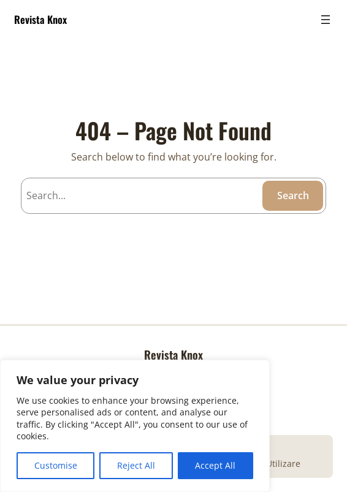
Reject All (136, 465)
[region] (135, 426)
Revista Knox (40, 19)
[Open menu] (325, 19)
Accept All (215, 465)
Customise (55, 465)
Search (293, 195)
